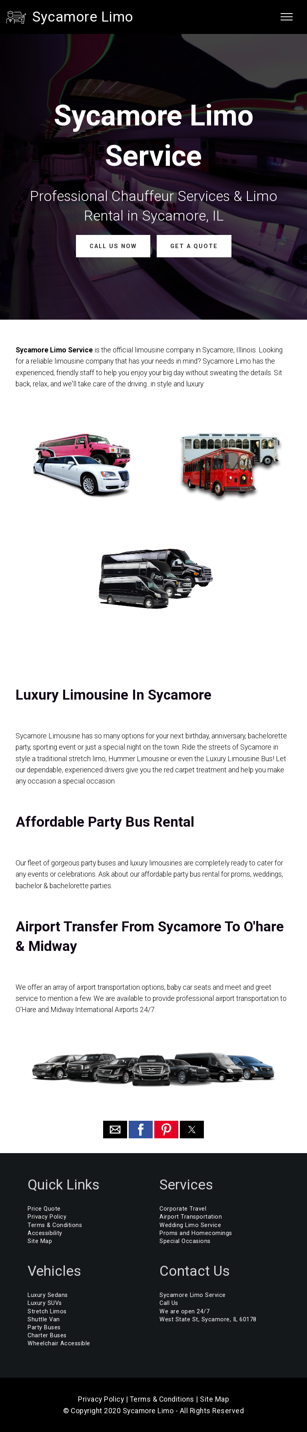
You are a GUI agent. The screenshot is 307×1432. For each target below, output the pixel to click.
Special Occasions (185, 1241)
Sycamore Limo (83, 16)
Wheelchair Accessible (59, 1343)
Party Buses (44, 1327)
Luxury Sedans (48, 1295)
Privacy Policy (47, 1216)
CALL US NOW (113, 246)
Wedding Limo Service (190, 1224)
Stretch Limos (47, 1311)
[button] (115, 1129)
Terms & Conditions (55, 1224)
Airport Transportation (190, 1216)
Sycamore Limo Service (192, 1295)
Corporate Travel (182, 1208)
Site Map (40, 1241)
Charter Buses (47, 1335)
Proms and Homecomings (195, 1232)
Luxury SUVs (45, 1303)
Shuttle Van (44, 1319)
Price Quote (44, 1208)
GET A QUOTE (193, 246)
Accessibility (45, 1232)
